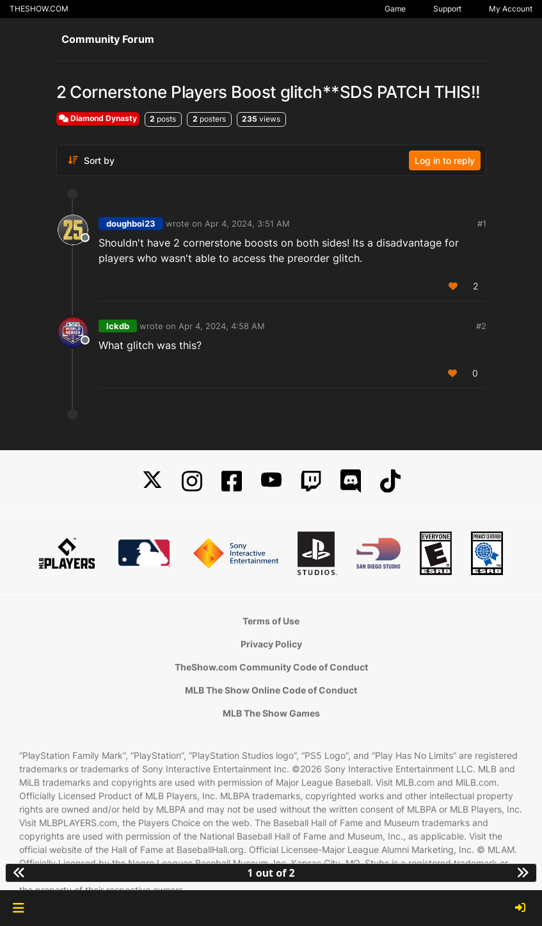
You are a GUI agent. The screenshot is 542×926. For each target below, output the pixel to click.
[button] (18, 908)
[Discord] (350, 481)
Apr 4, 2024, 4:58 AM (222, 326)
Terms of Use (271, 620)
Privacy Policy (271, 643)
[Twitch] (311, 481)
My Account (510, 8)
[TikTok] (390, 481)
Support (447, 8)
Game (395, 8)
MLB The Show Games (271, 713)
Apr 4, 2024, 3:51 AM (247, 223)
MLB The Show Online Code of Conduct (271, 690)
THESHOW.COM (39, 8)
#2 (481, 326)
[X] (152, 481)
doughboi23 (130, 223)
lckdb (117, 326)
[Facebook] (231, 481)
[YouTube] (271, 481)
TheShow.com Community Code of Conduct (271, 667)
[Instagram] (192, 481)
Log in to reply (445, 160)
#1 (481, 223)
